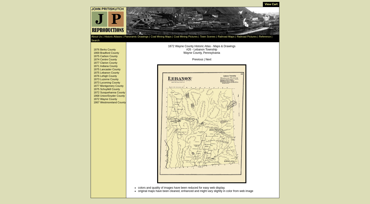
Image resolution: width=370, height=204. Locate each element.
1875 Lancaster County (107, 69)
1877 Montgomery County (109, 85)
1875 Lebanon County (106, 72)
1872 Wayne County (105, 99)
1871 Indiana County (106, 66)
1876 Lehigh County (105, 76)
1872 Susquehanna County (109, 92)
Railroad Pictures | (247, 36)
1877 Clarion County (105, 62)
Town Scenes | (208, 36)
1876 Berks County (105, 49)
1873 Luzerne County (106, 79)
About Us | (97, 36)
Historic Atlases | (113, 36)
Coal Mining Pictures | (186, 36)
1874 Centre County (105, 59)
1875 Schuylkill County (107, 89)
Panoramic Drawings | (137, 36)
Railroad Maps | (227, 36)
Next (208, 59)
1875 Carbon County (106, 56)
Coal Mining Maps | (162, 36)
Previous (197, 59)
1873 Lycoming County (107, 82)
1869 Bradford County (106, 52)
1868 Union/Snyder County (109, 95)
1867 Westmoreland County (110, 102)
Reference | (265, 36)
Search (95, 40)
